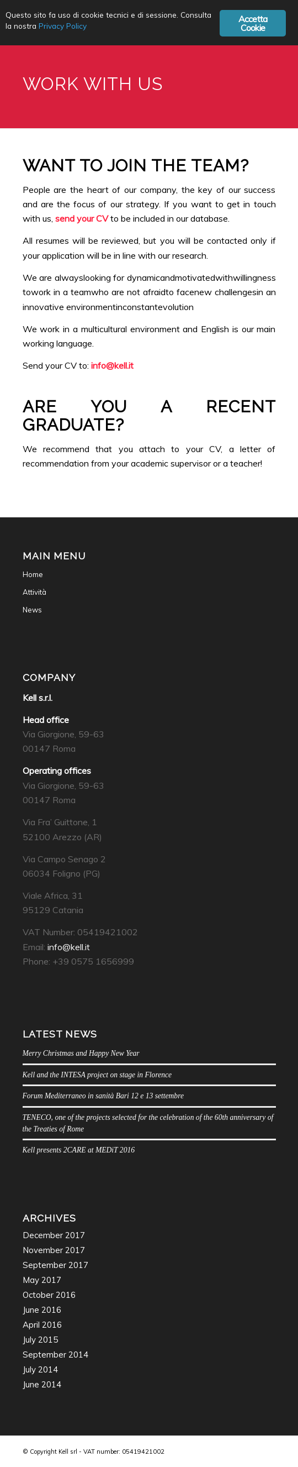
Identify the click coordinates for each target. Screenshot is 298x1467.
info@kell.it (112, 365)
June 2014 (42, 1384)
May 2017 (42, 1280)
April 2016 (42, 1324)
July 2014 (40, 1369)
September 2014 (55, 1354)
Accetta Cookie (252, 23)
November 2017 (54, 1250)
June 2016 (42, 1309)
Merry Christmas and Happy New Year (81, 1053)
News (32, 609)
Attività (34, 592)
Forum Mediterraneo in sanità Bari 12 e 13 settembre (103, 1096)
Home (33, 574)
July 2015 (40, 1339)
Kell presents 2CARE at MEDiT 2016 (79, 1150)
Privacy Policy (63, 25)
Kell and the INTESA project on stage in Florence (97, 1075)
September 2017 (55, 1265)
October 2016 (49, 1295)
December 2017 (54, 1235)
